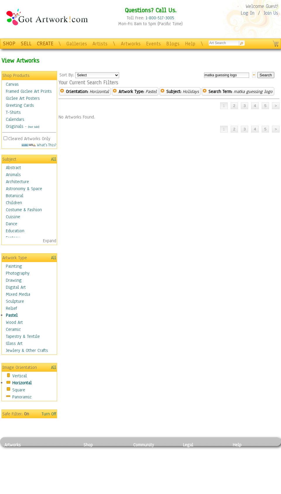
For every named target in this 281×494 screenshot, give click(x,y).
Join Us (271, 13)
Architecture (17, 182)
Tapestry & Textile (23, 336)
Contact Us (243, 451)
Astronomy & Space (24, 189)
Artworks (131, 43)
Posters (90, 464)
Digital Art (16, 287)
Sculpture (15, 301)
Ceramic (13, 329)
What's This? (39, 144)
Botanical (14, 196)
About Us (241, 464)
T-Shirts (13, 112)
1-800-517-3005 (159, 18)
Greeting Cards (20, 105)
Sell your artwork (149, 478)
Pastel (12, 315)
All (53, 159)
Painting (14, 266)
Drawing (14, 280)
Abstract (13, 168)
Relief (11, 308)
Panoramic (22, 397)
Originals (14, 126)
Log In (247, 13)
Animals (13, 175)
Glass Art (14, 343)
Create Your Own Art (102, 491)
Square (18, 390)
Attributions (192, 464)
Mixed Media (18, 294)
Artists (100, 43)
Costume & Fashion (24, 210)
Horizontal (22, 383)
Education (15, 231)
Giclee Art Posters (23, 98)
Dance (11, 224)
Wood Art (14, 322)
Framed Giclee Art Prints (29, 91)
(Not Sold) (33, 127)
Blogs (173, 43)
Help (190, 43)
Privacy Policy (196, 451)
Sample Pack (244, 458)
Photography (18, 273)
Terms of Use (195, 458)
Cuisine (13, 217)
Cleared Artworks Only (29, 139)
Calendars (15, 119)
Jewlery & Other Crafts (27, 350)
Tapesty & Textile (58, 478)
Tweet (238, 491)
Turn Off (49, 414)
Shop (88, 445)
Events (153, 43)
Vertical (19, 376)
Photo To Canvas (98, 451)
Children (14, 203)
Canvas (12, 84)
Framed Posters (97, 458)
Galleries (76, 43)
